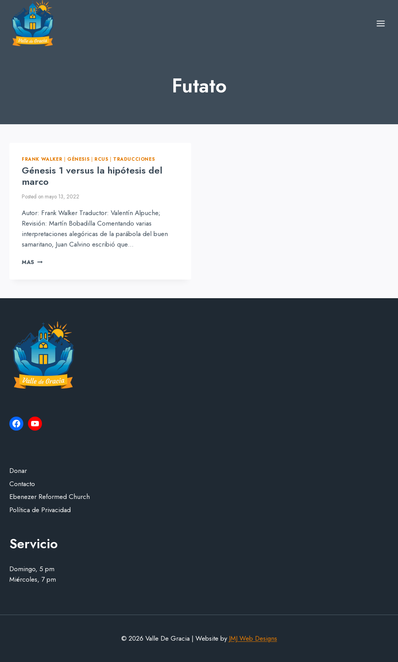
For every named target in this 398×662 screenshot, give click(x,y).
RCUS (101, 159)
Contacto (22, 483)
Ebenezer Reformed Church (49, 496)
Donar (18, 470)
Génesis (78, 159)
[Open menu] (380, 23)
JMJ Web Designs (253, 638)
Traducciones (134, 159)
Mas (32, 262)
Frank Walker (42, 159)
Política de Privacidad (40, 509)
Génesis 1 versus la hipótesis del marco (92, 175)
